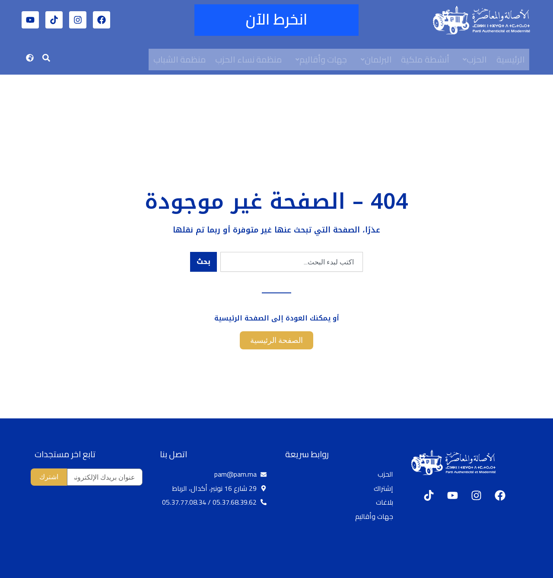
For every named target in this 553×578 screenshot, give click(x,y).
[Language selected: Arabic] (527, 570)
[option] (531, 570)
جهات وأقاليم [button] (322, 59)
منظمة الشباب (179, 59)
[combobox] (291, 262)
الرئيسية (512, 59)
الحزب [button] (476, 59)
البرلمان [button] (377, 59)
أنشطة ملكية (426, 59)
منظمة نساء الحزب (249, 59)
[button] (474, 59)
